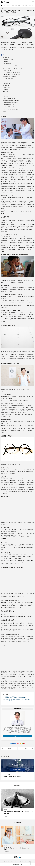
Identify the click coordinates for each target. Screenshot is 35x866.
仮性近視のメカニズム (8, 61)
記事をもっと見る (17, 736)
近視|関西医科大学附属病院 (9, 696)
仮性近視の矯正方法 (7, 85)
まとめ (4, 111)
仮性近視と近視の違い (8, 59)
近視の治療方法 (6, 91)
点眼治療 (6, 89)
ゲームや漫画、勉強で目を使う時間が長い (12, 72)
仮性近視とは (6, 57)
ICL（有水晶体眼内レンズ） (10, 98)
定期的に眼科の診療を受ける (10, 106)
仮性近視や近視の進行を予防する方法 (11, 100)
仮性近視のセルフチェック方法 (10, 65)
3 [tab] (18, 771)
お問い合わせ (24, 861)
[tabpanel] (17, 769)
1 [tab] (16, 771)
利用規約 (19, 861)
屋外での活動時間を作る (9, 104)
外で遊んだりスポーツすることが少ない (12, 74)
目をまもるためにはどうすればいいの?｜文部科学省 (14, 697)
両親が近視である (7, 70)
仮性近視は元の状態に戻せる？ (9, 76)
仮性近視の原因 (7, 63)
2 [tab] (17, 771)
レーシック (6, 96)
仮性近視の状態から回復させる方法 (10, 78)
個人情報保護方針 (13, 861)
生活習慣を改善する (8, 83)
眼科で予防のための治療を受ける (11, 109)
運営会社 (29, 861)
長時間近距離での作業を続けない (11, 102)
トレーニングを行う (8, 81)
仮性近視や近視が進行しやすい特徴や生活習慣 (12, 68)
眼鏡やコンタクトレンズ (9, 87)
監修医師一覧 (6, 861)
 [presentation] (33, 787)
